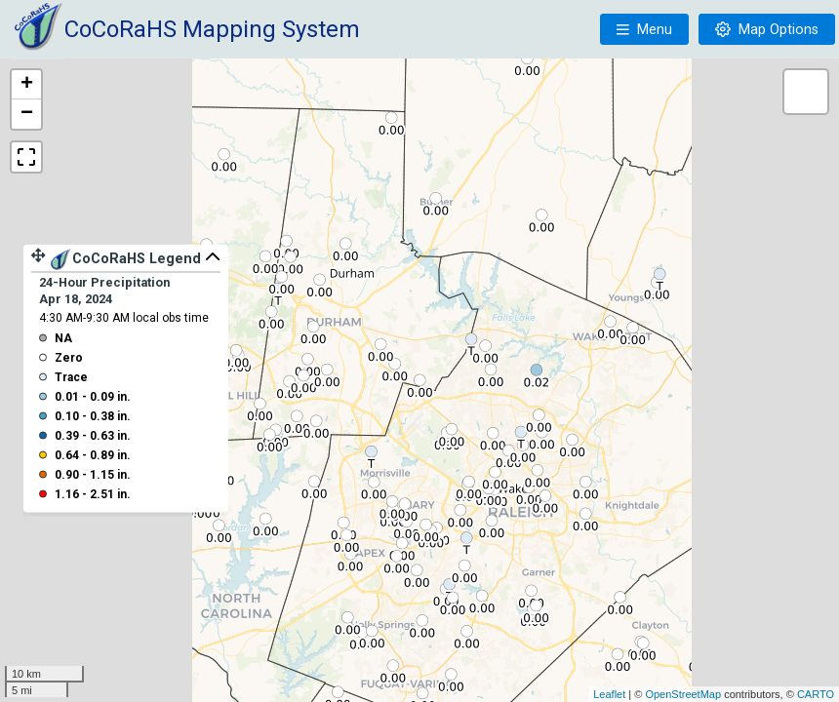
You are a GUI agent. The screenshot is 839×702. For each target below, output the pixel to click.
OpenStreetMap (683, 694)
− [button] (26, 114)
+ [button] (26, 84)
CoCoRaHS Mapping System (212, 29)
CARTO (815, 694)
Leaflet (609, 694)
